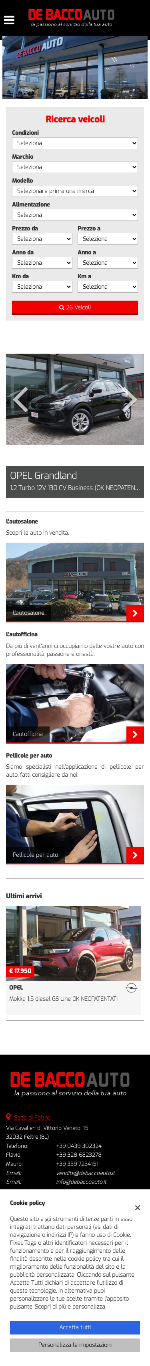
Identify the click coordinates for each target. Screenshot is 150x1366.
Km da (20, 276)
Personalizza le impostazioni (75, 1345)
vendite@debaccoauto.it (85, 1173)
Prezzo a (89, 228)
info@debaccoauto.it (81, 1182)
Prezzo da (25, 228)
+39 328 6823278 (79, 1154)
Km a (84, 276)
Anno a (87, 252)
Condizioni (25, 133)
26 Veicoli (75, 307)
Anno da (23, 252)
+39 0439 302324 (79, 1146)
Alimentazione (31, 205)
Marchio (22, 157)
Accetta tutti (75, 1327)
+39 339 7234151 (77, 1164)
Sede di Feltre (32, 1118)
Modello (22, 181)
